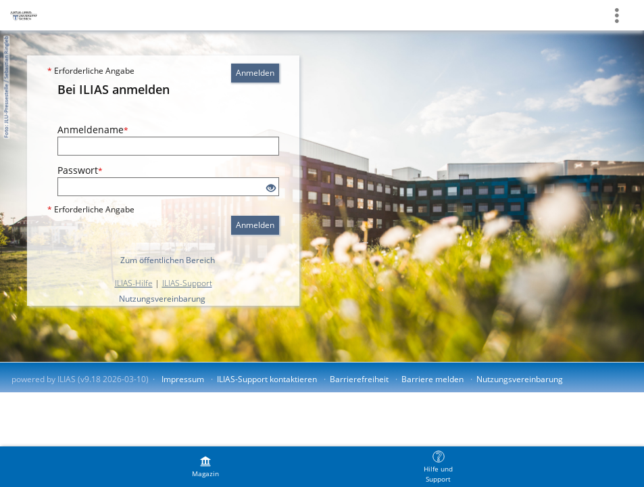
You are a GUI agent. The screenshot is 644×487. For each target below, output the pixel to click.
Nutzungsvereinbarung (162, 298)
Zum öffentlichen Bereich (167, 260)
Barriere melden (432, 379)
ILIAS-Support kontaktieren (267, 379)
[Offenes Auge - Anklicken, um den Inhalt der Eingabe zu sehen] (271, 188)
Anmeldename (92, 129)
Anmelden (255, 72)
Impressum (183, 379)
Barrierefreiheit (359, 379)
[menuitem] (205, 466)
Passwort (80, 170)
